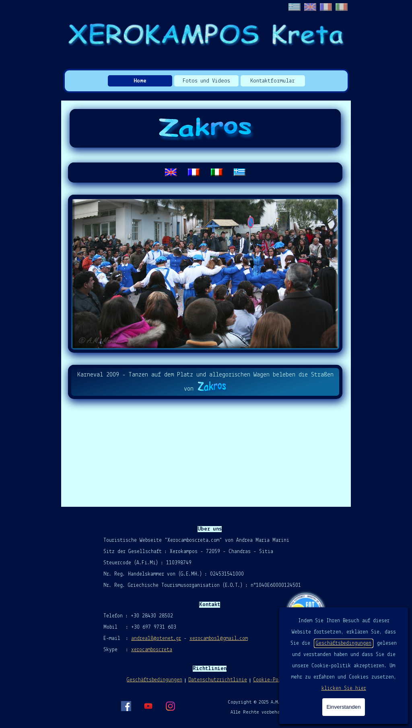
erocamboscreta (153, 649)
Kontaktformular (272, 81)
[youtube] (148, 706)
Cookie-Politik (273, 680)
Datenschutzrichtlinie (217, 680)
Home (140, 81)
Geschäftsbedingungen (343, 643)
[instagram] (170, 706)
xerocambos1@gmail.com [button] (219, 638)
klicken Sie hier (343, 688)
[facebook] (126, 706)
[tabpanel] (205, 172)
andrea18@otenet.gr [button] (156, 638)
